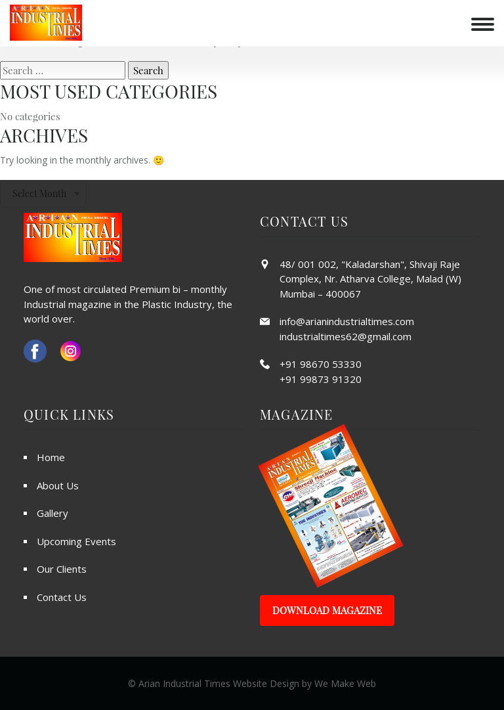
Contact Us (62, 597)
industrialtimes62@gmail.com (345, 336)
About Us (58, 485)
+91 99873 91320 (321, 379)
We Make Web (345, 683)
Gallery (52, 513)
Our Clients (62, 568)
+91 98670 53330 (321, 363)
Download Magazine (327, 610)
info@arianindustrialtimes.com (347, 321)
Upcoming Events (76, 541)
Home (51, 457)
